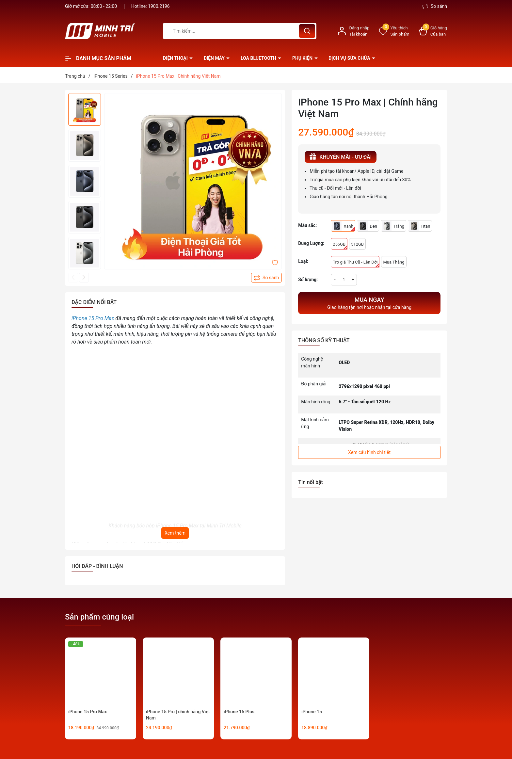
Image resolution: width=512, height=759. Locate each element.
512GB (357, 244)
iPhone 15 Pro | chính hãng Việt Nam (178, 715)
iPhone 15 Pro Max (87, 711)
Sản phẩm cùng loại (99, 617)
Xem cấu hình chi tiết (369, 452)
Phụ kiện (303, 58)
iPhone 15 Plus (239, 711)
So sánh (435, 6)
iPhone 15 (311, 711)
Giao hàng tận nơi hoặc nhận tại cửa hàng (369, 302)
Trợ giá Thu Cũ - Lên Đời (356, 263)
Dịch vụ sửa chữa (349, 58)
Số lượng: (308, 279)
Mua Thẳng (393, 262)
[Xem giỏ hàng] (433, 31)
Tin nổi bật (310, 482)
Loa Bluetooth (259, 58)
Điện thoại (176, 58)
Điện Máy (215, 58)
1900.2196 (159, 6)
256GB (340, 246)
